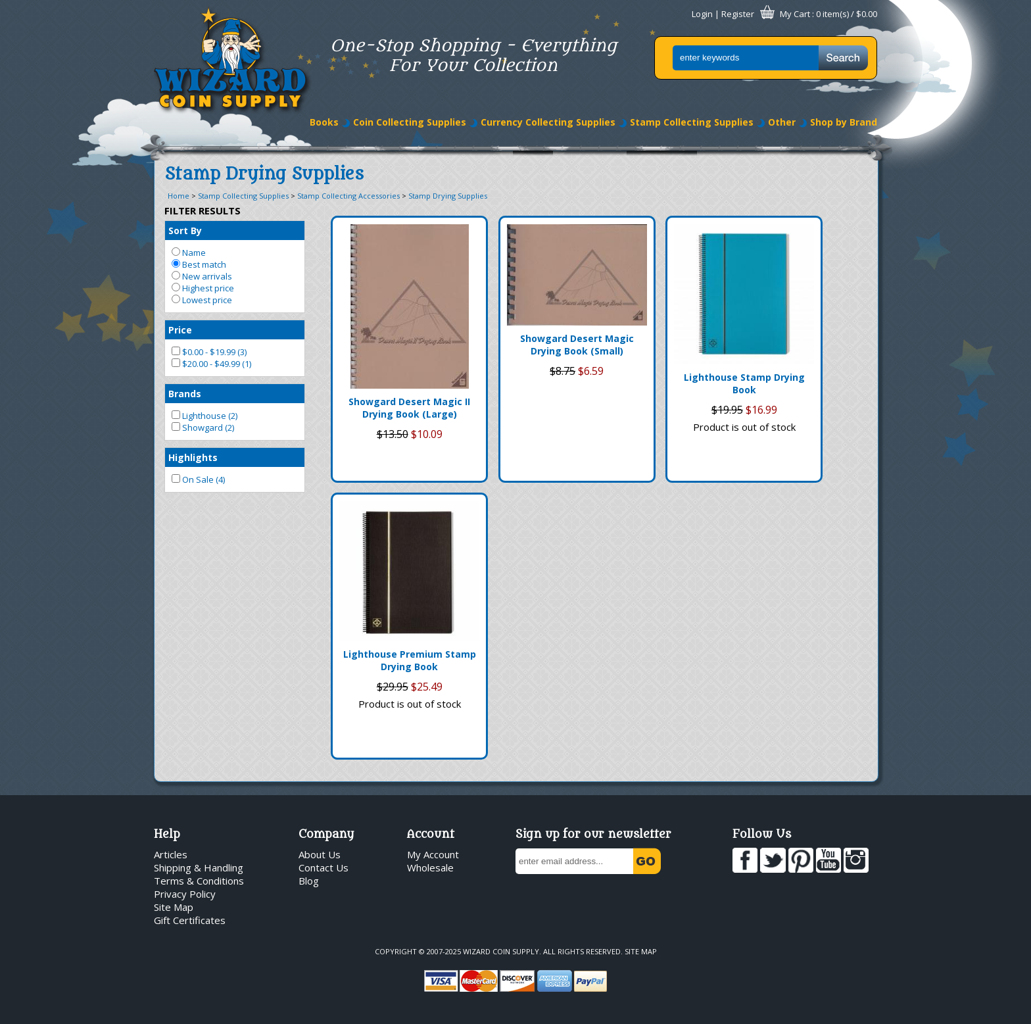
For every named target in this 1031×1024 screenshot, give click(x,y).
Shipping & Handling (198, 867)
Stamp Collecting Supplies (692, 122)
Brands (184, 393)
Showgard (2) (203, 427)
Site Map (173, 907)
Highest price (203, 288)
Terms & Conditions (199, 880)
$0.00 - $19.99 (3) (209, 352)
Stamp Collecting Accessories (348, 196)
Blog (309, 880)
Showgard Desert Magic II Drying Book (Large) (409, 407)
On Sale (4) (198, 479)
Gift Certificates (190, 920)
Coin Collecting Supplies (409, 122)
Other (782, 122)
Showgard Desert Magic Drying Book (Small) (577, 344)
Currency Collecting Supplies (548, 122)
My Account (433, 854)
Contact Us (323, 867)
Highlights (193, 457)
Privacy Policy (185, 893)
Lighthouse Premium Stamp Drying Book (409, 660)
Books (324, 122)
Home (178, 196)
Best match (199, 264)
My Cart (795, 14)
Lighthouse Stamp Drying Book (744, 383)
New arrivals (202, 276)
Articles (170, 854)
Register (737, 14)
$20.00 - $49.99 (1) (211, 364)
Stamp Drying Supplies (447, 196)
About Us (320, 854)
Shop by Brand (843, 122)
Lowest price (202, 300)
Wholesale (430, 867)
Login (702, 14)
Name (189, 252)
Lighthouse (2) (204, 416)
